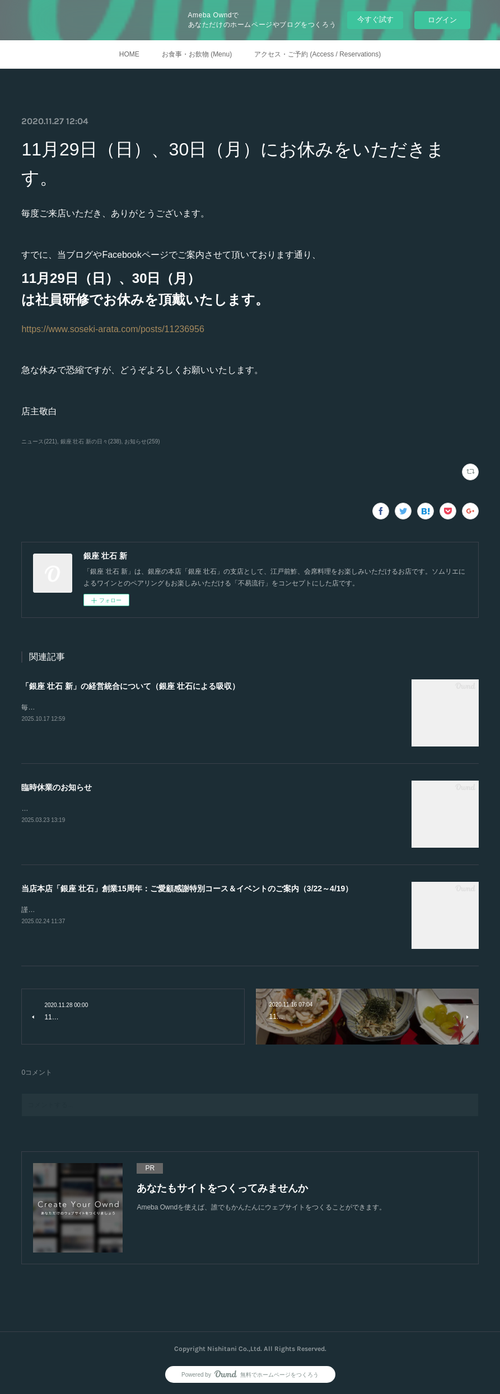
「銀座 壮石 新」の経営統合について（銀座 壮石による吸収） (130, 686)
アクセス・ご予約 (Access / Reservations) (317, 54)
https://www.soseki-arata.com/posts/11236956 (112, 329)
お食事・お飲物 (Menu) (197, 54)
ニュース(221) (39, 441)
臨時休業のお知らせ (56, 787)
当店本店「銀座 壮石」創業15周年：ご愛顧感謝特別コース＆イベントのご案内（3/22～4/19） (187, 888)
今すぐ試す (375, 19)
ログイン (442, 20)
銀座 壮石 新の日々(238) (91, 441)
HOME (129, 54)
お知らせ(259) (142, 441)
